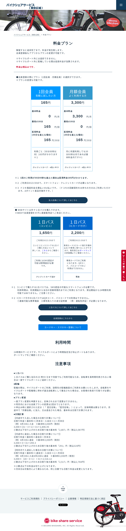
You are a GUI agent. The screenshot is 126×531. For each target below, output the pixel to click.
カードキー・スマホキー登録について (63, 327)
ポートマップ (85, 250)
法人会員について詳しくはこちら (63, 200)
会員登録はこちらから (63, 318)
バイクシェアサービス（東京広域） (27, 35)
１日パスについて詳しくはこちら (63, 307)
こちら (45, 250)
